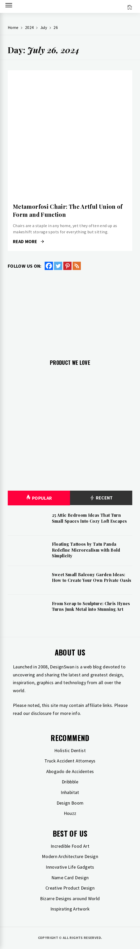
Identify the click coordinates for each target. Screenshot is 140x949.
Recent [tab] (101, 498)
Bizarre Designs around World (70, 898)
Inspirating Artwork (70, 909)
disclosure (41, 713)
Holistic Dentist (70, 750)
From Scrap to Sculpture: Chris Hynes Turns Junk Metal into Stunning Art (91, 606)
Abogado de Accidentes (70, 771)
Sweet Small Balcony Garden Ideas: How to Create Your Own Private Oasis (91, 577)
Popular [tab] (39, 498)
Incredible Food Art (70, 846)
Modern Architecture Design (70, 856)
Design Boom (70, 803)
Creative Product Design (70, 888)
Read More (28, 241)
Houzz (70, 813)
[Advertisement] (70, 311)
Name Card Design (70, 878)
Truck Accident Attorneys (70, 761)
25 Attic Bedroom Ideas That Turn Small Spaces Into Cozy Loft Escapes (89, 517)
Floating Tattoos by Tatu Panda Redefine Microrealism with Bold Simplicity (86, 549)
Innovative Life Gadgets (70, 867)
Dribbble (70, 782)
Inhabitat (70, 792)
